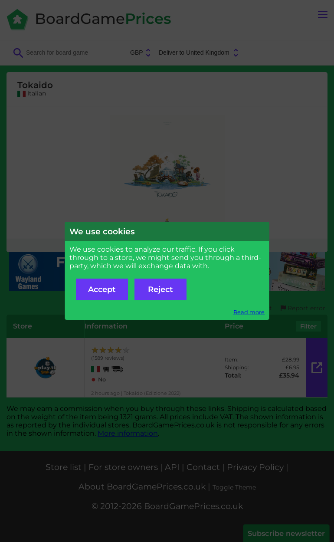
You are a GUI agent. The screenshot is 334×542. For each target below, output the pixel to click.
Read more (249, 312)
